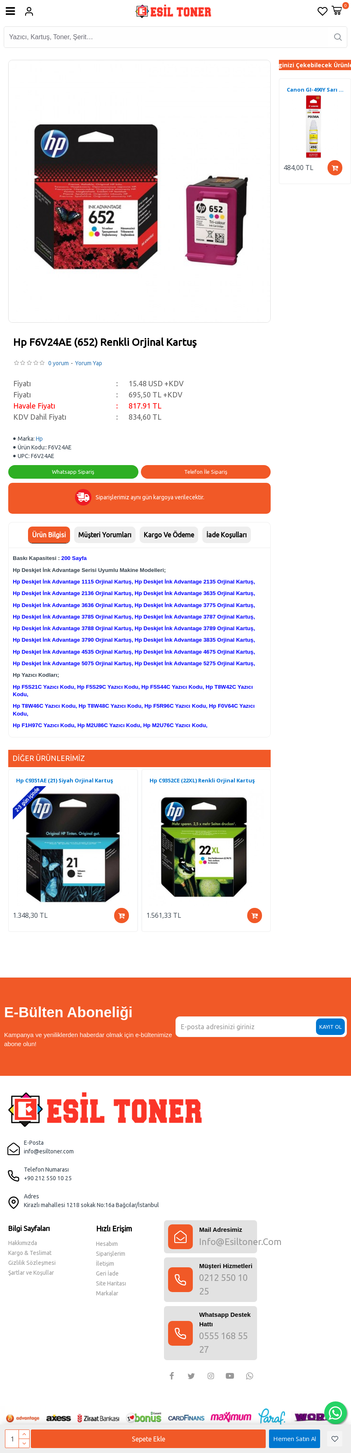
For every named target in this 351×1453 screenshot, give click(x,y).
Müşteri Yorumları (104, 535)
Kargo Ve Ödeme (169, 535)
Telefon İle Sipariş (205, 472)
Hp (39, 438)
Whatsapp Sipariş (73, 472)
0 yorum (58, 363)
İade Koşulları (226, 535)
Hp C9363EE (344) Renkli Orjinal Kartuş (66, 780)
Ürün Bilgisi (49, 535)
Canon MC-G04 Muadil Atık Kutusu (316, 89)
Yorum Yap (88, 363)
